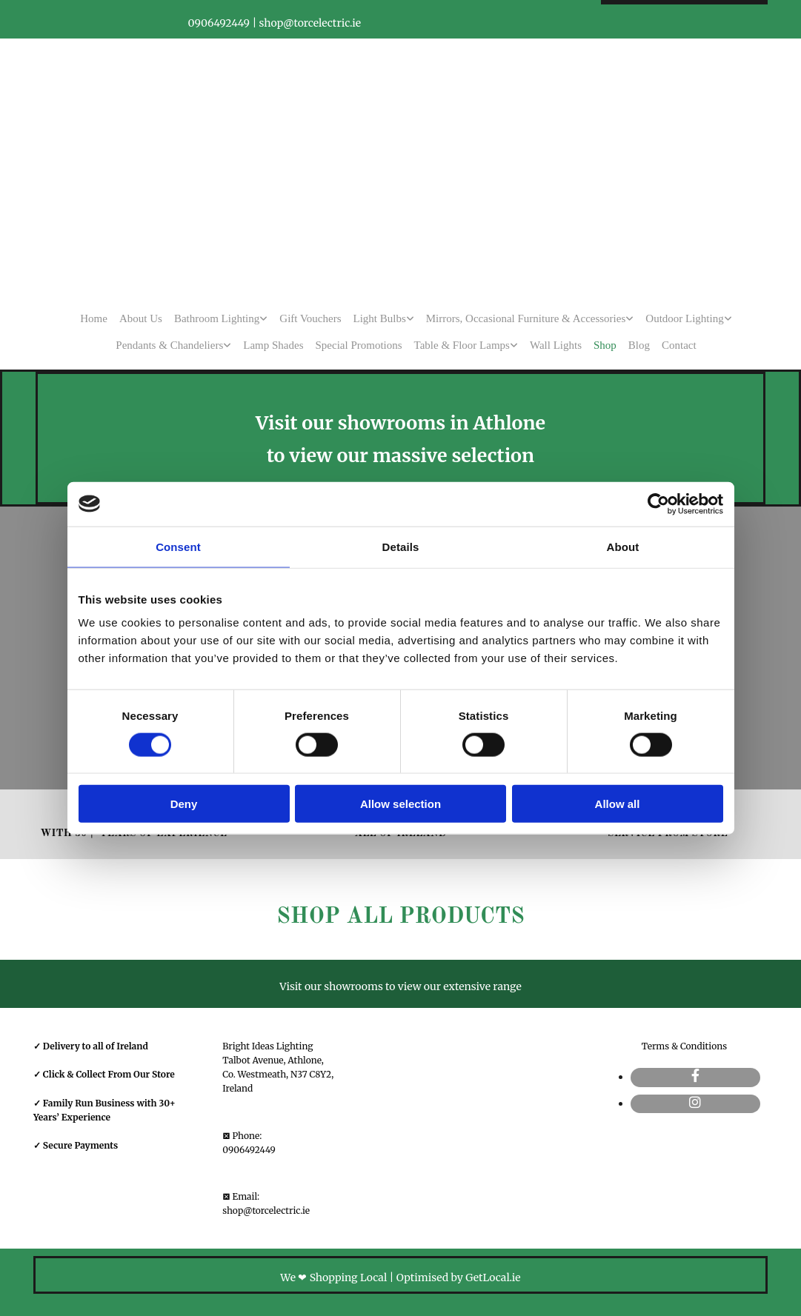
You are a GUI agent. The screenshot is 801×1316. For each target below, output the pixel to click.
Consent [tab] (178, 546)
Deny (184, 804)
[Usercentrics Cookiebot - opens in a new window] (658, 503)
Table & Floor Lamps (462, 345)
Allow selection (400, 804)
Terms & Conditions (684, 1046)
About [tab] (623, 546)
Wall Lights (556, 345)
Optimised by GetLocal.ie (458, 1277)
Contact (679, 345)
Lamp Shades (273, 345)
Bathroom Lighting (216, 318)
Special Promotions (359, 345)
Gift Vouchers (310, 318)
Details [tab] (400, 546)
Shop (605, 345)
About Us (140, 318)
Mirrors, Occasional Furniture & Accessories (526, 318)
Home (93, 318)
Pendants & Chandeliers (169, 345)
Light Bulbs (379, 318)
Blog (639, 345)
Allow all (617, 804)
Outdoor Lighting (684, 318)
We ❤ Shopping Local (333, 1277)
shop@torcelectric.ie (266, 1210)
